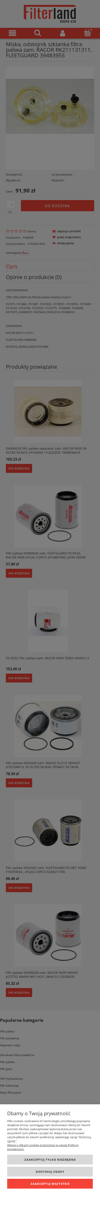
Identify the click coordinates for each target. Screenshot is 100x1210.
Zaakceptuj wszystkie (50, 1184)
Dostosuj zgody (50, 1172)
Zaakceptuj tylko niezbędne (50, 1160)
